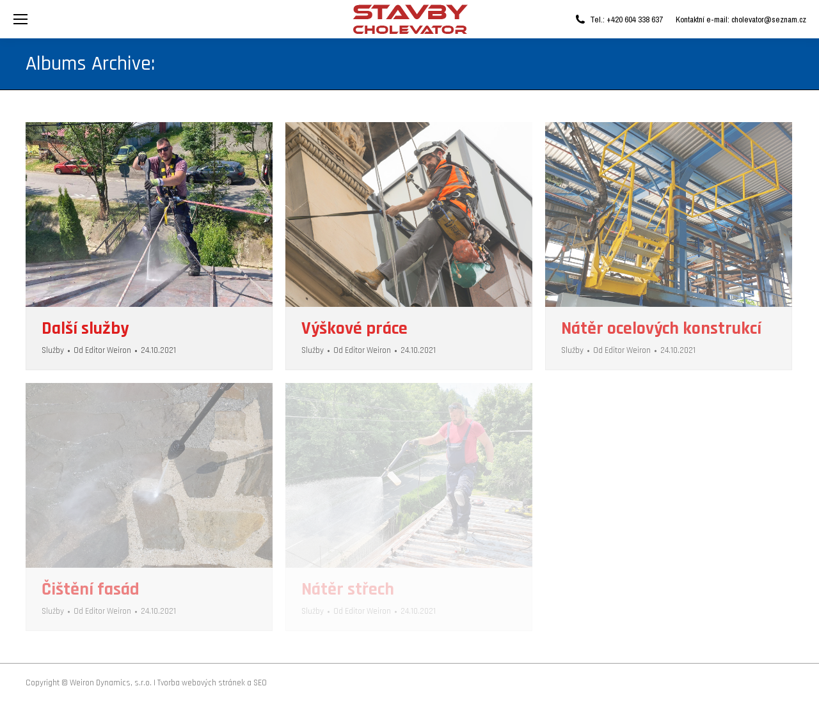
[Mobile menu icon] (20, 19)
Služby (53, 350)
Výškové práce (354, 328)
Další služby (85, 328)
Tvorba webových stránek (201, 683)
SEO (260, 683)
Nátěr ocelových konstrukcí (661, 328)
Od (102, 350)
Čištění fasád (90, 589)
